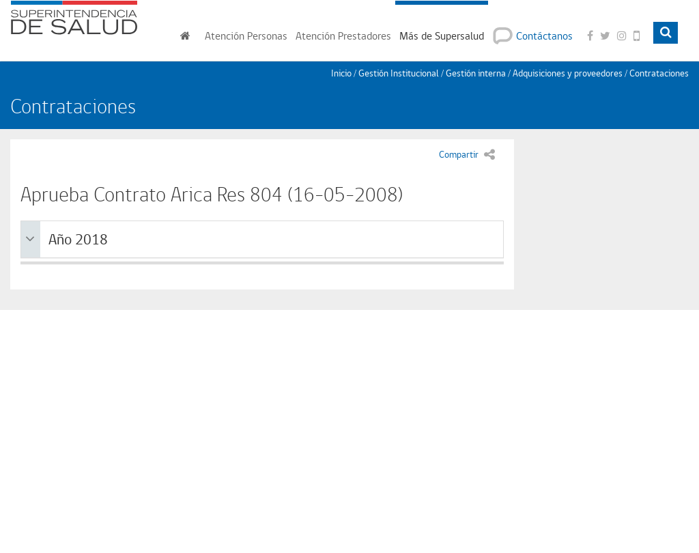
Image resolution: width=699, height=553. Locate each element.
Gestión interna (476, 73)
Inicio (341, 73)
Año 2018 (66, 239)
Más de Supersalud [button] (441, 35)
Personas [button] (246, 35)
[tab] (262, 239)
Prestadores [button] (343, 35)
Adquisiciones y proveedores (568, 73)
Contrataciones (659, 73)
